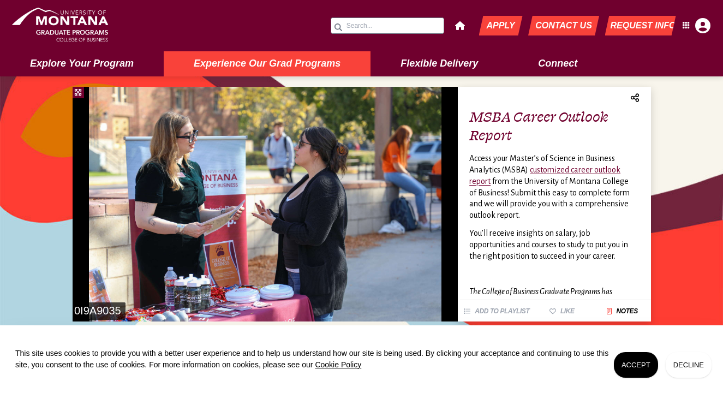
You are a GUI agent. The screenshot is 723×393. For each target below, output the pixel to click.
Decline (688, 365)
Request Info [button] (643, 25)
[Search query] (387, 25)
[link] (87, 26)
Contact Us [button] (563, 25)
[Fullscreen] (78, 92)
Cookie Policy (338, 364)
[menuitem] (82, 63)
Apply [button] (500, 25)
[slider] (265, 204)
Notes (622, 311)
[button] (460, 26)
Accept (636, 365)
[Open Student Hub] (695, 25)
